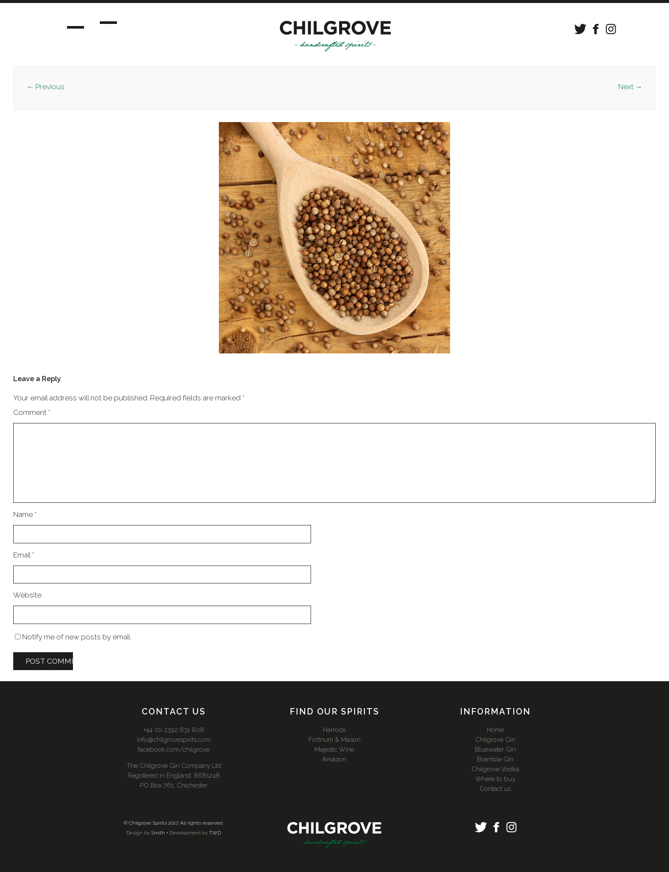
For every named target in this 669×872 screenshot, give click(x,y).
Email (23, 555)
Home (495, 730)
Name (25, 514)
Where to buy (495, 779)
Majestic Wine (334, 749)
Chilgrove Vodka (495, 769)
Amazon (334, 759)
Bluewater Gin (495, 749)
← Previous (45, 86)
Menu (83, 26)
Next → (630, 86)
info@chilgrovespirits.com (174, 740)
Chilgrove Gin (495, 740)
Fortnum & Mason (334, 740)
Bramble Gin (495, 759)
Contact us (495, 789)
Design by (138, 833)
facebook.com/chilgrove (173, 749)
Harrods (334, 730)
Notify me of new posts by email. (76, 637)
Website (27, 595)
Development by (188, 833)
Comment (31, 412)
